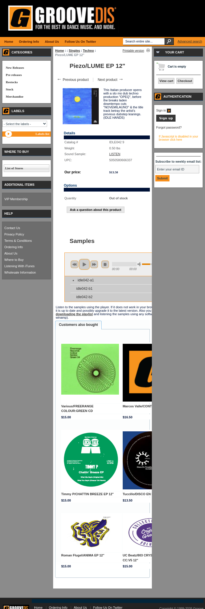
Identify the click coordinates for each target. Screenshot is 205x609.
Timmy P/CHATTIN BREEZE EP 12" (87, 494)
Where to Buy (14, 259)
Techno (88, 50)
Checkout (185, 81)
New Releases (15, 67)
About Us (10, 253)
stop (105, 264)
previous (74, 264)
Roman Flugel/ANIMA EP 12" (82, 555)
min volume (140, 264)
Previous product (73, 80)
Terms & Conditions (18, 240)
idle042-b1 (84, 289)
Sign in (163, 110)
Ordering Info (13, 247)
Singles (74, 50)
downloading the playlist (74, 314)
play (84, 264)
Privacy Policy (14, 234)
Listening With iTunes (19, 266)
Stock (9, 89)
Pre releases (14, 75)
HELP (8, 213)
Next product (110, 80)
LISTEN (114, 154)
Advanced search (190, 41)
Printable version (133, 50)
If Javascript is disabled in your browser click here (178, 138)
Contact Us (12, 228)
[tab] (78, 325)
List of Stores (14, 168)
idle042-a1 (86, 280)
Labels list (42, 133)
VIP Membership (16, 199)
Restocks (12, 82)
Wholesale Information (20, 272)
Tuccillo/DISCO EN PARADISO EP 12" (151, 494)
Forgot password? (169, 127)
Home (59, 50)
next (94, 264)
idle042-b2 (84, 297)
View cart (166, 81)
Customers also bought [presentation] (78, 325)
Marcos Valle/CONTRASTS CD (145, 406)
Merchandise (14, 96)
